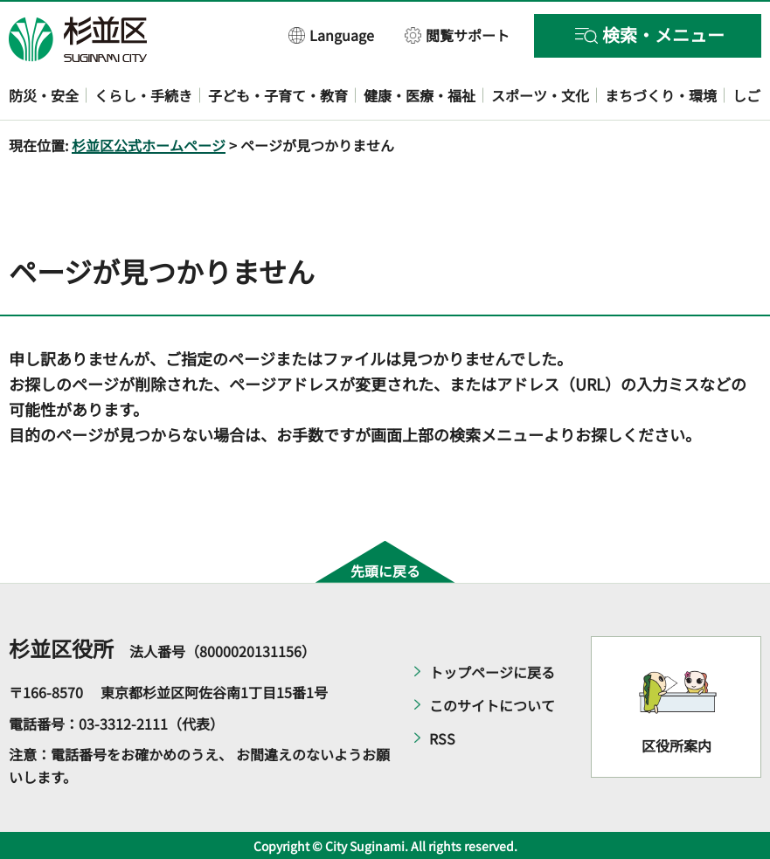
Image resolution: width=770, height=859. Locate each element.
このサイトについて (492, 705)
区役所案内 (676, 745)
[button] (331, 34)
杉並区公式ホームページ (148, 145)
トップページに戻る (492, 672)
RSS (442, 738)
